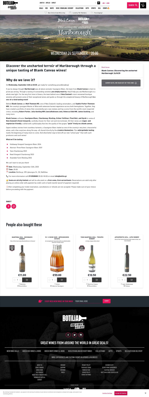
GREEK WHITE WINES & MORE (54, 351)
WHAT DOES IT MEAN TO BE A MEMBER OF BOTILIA (39, 376)
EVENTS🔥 (106, 8)
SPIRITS (93, 8)
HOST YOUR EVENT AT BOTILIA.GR (109, 372)
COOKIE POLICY (86, 372)
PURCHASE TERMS (86, 368)
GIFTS (87, 8)
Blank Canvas (105, 67)
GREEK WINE (39, 370)
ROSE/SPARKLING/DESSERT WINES (80, 351)
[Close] (145, 393)
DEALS (41, 8)
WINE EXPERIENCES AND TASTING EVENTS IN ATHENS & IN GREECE (74, 357)
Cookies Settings (107, 393)
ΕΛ (95, 3)
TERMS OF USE (86, 370)
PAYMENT (63, 365)
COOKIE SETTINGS (86, 375)
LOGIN (107, 3)
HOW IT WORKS (40, 368)
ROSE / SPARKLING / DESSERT (64, 8)
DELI (99, 8)
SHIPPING (62, 368)
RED (46, 8)
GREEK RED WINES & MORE (31, 351)
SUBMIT (107, 301)
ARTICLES (48, 3)
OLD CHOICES (39, 372)
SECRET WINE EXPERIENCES (109, 368)
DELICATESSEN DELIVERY (133, 351)
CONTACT (54, 3)
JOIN (103, 3)
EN (98, 3)
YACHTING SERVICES (109, 370)
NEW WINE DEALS (13, 351)
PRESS (63, 372)
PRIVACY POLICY (86, 365)
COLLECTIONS (79, 8)
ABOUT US (42, 3)
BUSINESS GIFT (109, 365)
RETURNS (62, 370)
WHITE (52, 8)
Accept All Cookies (120, 393)
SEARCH (131, 5)
